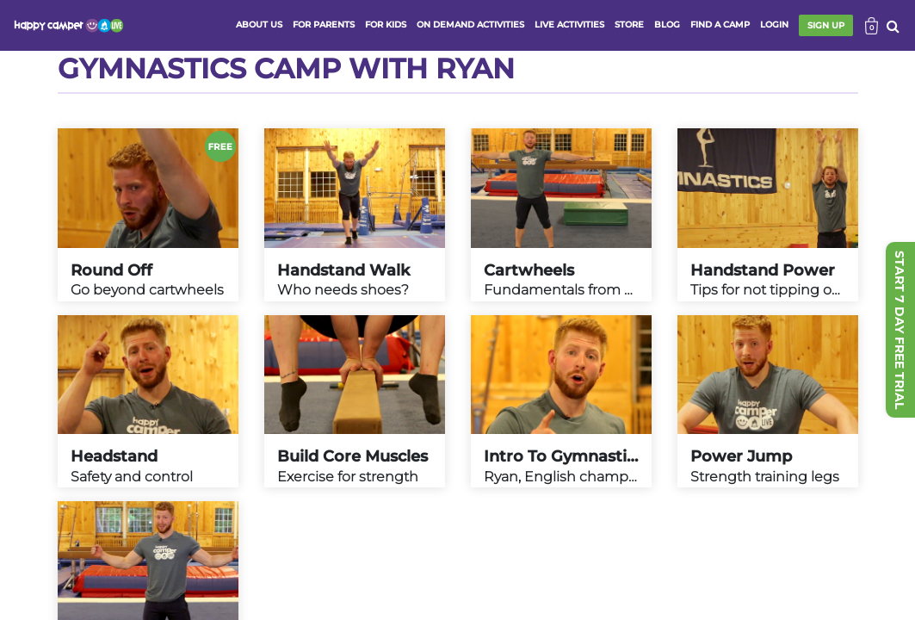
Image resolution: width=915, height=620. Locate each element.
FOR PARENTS (324, 24)
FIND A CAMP (720, 24)
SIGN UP (825, 25)
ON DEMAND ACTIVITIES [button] (470, 24)
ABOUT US (259, 24)
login (774, 24)
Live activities (569, 24)
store (629, 24)
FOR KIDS (385, 24)
